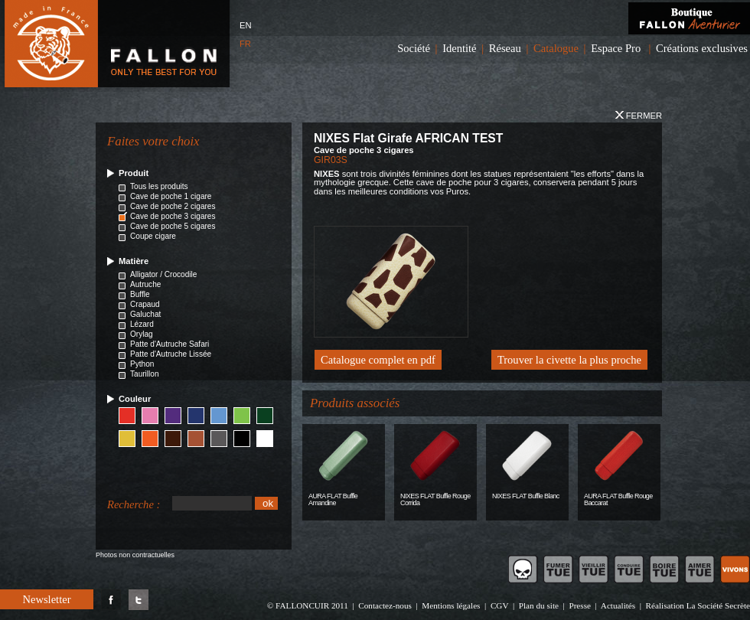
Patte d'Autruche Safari (169, 344)
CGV (499, 605)
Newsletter (46, 599)
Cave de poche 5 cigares (173, 226)
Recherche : (133, 504)
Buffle (140, 294)
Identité (459, 48)
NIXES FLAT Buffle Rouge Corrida (435, 499)
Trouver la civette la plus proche (569, 360)
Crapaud (145, 304)
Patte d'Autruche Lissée (170, 354)
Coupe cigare (153, 236)
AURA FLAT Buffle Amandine (332, 499)
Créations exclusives (702, 48)
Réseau (505, 48)
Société (413, 48)
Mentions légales (451, 605)
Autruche (145, 284)
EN (246, 25)
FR (245, 43)
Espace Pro (616, 48)
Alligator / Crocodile (163, 274)
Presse (580, 605)
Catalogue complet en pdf (378, 360)
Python (142, 364)
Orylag (141, 334)
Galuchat (145, 314)
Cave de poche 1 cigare (170, 196)
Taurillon (144, 374)
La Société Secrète (718, 605)
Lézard (142, 324)
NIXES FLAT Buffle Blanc (525, 496)
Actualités (618, 605)
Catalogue (556, 48)
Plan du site (539, 605)
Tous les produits (159, 186)
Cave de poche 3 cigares (173, 216)
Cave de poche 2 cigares (173, 206)
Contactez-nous (385, 605)
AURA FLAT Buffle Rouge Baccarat (618, 499)
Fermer (638, 115)
